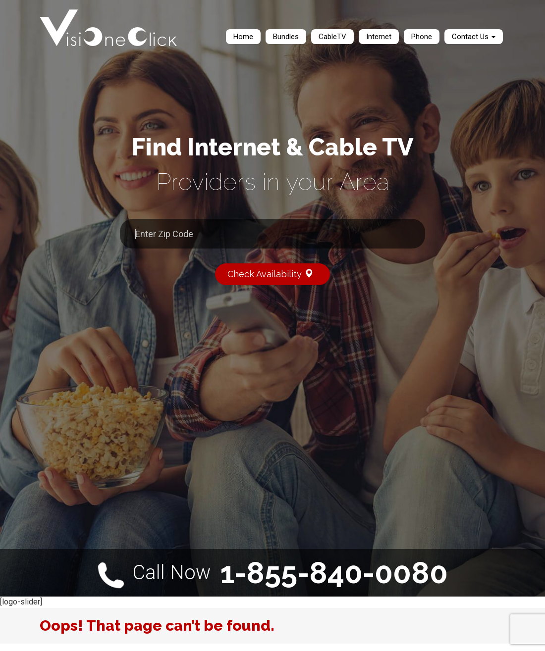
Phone (421, 36)
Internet (378, 36)
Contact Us (473, 36)
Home (243, 36)
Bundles (286, 36)
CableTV (332, 36)
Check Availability (274, 273)
